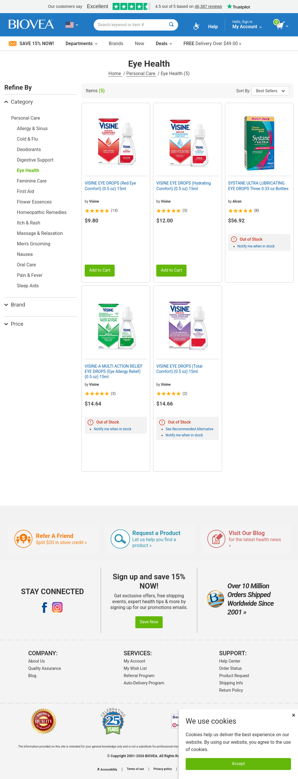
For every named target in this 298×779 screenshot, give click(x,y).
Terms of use (135, 769)
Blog (32, 675)
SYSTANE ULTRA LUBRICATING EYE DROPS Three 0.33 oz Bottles (258, 186)
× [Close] (293, 715)
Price (13, 324)
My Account (134, 661)
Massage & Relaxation (40, 233)
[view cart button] (282, 25)
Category (18, 101)
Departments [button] (81, 43)
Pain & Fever (29, 275)
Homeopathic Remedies (42, 212)
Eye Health (28, 170)
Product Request (234, 675)
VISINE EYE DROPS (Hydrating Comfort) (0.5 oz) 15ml (183, 186)
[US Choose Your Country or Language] (71, 24)
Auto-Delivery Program (144, 683)
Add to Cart (99, 270)
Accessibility (107, 769)
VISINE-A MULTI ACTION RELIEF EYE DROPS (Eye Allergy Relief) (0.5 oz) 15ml (114, 371)
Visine (94, 201)
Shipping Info (231, 683)
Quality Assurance (44, 668)
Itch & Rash (28, 223)
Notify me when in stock (256, 246)
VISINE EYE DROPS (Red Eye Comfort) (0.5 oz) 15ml (110, 186)
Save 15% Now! (31, 43)
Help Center (229, 661)
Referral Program (139, 675)
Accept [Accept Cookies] (238, 763)
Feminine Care (32, 181)
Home (115, 73)
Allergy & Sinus (32, 128)
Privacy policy (163, 769)
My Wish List (135, 668)
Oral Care (26, 265)
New (139, 43)
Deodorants (29, 149)
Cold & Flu (27, 139)
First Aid (25, 191)
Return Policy (231, 690)
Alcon (237, 201)
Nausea (25, 254)
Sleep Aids (28, 285)
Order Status (230, 668)
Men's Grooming (33, 244)
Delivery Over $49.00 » (212, 43)
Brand (14, 304)
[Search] (171, 25)
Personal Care (141, 73)
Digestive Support (35, 160)
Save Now (149, 621)
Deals (164, 43)
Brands (116, 43)
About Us (36, 661)
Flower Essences (34, 202)
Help (213, 26)
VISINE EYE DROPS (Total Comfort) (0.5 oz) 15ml (179, 369)
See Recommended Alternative (189, 429)
